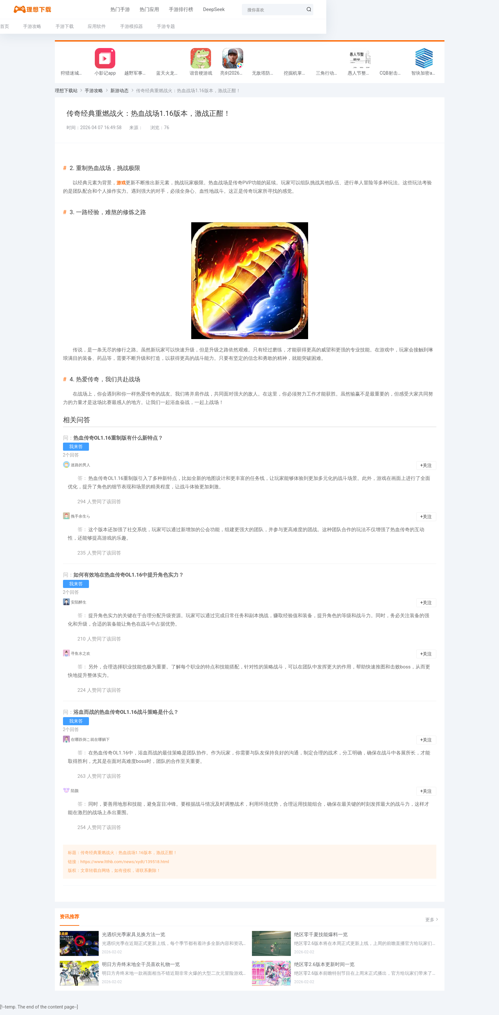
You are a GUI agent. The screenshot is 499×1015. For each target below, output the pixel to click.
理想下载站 (66, 92)
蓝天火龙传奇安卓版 (170, 75)
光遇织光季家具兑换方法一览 (133, 939)
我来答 (76, 451)
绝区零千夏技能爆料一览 (321, 939)
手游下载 (119, 26)
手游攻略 (87, 26)
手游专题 (221, 26)
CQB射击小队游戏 (394, 75)
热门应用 (142, 9)
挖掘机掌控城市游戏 (298, 75)
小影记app (105, 75)
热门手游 (113, 9)
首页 (59, 26)
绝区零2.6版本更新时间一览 (324, 969)
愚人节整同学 (361, 75)
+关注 (426, 469)
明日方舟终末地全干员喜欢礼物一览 (141, 969)
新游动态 (119, 92)
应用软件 (152, 26)
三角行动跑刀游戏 (330, 75)
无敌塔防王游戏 (266, 75)
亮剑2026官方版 (234, 75)
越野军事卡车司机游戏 (138, 75)
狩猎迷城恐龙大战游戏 (75, 75)
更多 (432, 924)
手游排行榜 (174, 9)
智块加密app (424, 75)
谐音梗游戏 (201, 75)
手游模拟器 (186, 26)
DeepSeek (207, 9)
